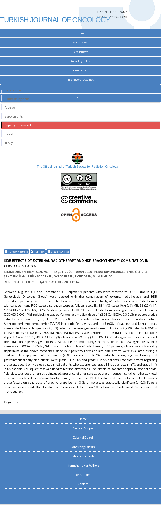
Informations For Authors (81, 80)
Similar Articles (58, 252)
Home (80, 33)
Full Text (37, 252)
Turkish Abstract (16, 252)
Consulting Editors (80, 61)
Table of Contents (80, 70)
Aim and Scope (80, 42)
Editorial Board (80, 52)
